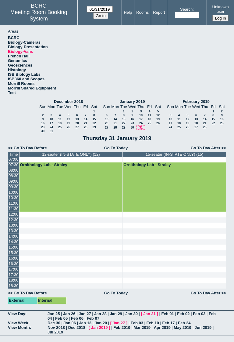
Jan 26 (69, 313)
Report (159, 12)
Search (186, 9)
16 (42, 123)
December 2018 (68, 101)
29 (94, 127)
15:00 (14, 247)
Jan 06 (70, 323)
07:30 (14, 164)
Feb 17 (168, 323)
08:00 (14, 170)
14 (85, 119)
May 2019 (182, 327)
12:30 (14, 219)
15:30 (14, 252)
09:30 (14, 186)
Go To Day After (206, 148)
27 (77, 127)
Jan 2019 (99, 327)
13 (77, 119)
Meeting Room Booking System (38, 15)
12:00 (14, 214)
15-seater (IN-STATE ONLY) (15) (174, 154)
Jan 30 (131, 313)
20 (77, 123)
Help (128, 12)
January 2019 (132, 101)
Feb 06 (77, 318)
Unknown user (220, 9)
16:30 (14, 263)
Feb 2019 (121, 327)
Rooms (142, 12)
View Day (16, 313)
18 (60, 123)
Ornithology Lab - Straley (43, 164)
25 (60, 127)
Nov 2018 (56, 327)
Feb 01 (167, 313)
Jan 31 (150, 313)
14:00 (14, 236)
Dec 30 (54, 323)
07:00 (14, 159)
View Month (19, 327)
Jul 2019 (55, 332)
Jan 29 (116, 313)
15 (94, 119)
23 (42, 127)
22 (94, 123)
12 (68, 119)
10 (51, 119)
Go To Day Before (30, 148)
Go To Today (116, 148)
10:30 (14, 197)
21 (85, 123)
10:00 (14, 192)
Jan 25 (54, 313)
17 (51, 123)
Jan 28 (100, 313)
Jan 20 (101, 323)
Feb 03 (199, 313)
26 (68, 127)
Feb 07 (93, 318)
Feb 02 (183, 313)
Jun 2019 (203, 327)
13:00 (14, 225)
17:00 (14, 269)
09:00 (14, 181)
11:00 (14, 203)
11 (60, 119)
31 (51, 131)
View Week (18, 323)
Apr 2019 (162, 327)
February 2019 (196, 101)
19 (68, 123)
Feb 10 (153, 323)
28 (85, 127)
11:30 (14, 208)
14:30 (14, 241)
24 (51, 127)
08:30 (14, 175)
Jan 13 (85, 323)
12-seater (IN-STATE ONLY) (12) (71, 154)
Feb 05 (61, 318)
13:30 (14, 230)
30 (42, 131)
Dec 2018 (76, 327)
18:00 (14, 280)
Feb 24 (184, 323)
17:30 (14, 274)
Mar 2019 (142, 327)
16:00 (14, 258)
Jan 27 (85, 313)
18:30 (14, 285)
